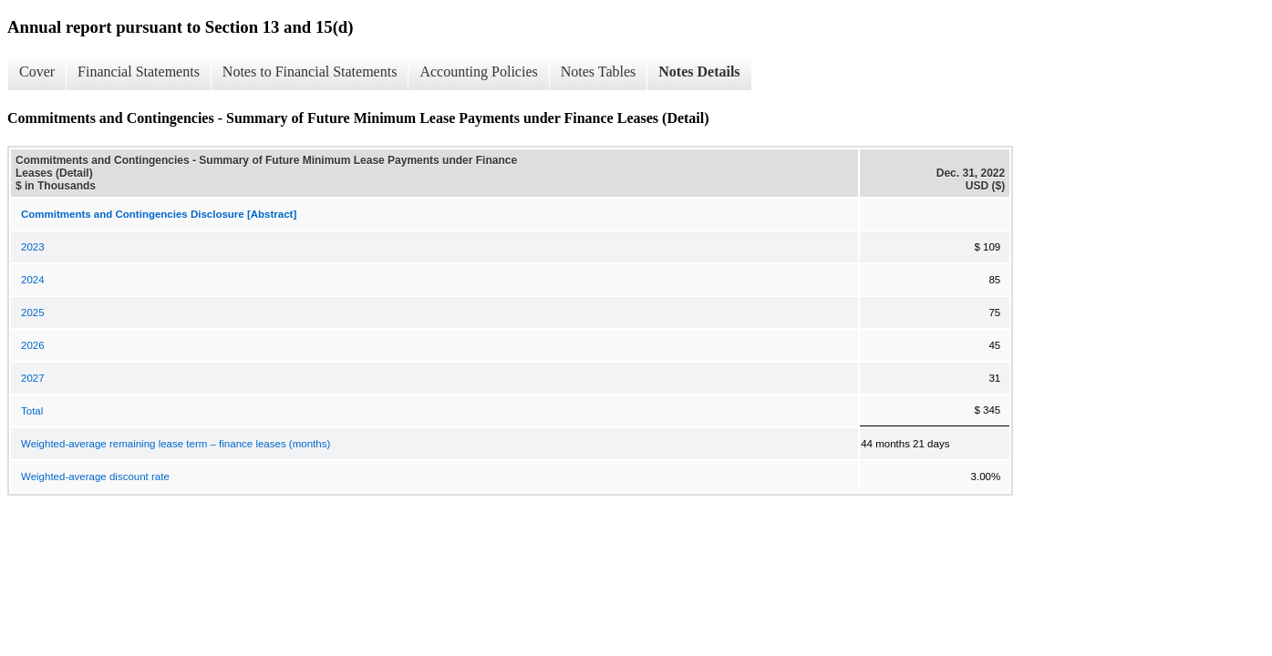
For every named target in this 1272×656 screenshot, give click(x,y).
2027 (33, 378)
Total (32, 410)
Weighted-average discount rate (95, 476)
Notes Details (698, 71)
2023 (33, 246)
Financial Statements (139, 71)
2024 (33, 279)
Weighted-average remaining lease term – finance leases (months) (175, 443)
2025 (33, 312)
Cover (37, 71)
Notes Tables (598, 71)
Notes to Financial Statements (310, 71)
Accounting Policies (478, 71)
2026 (33, 345)
